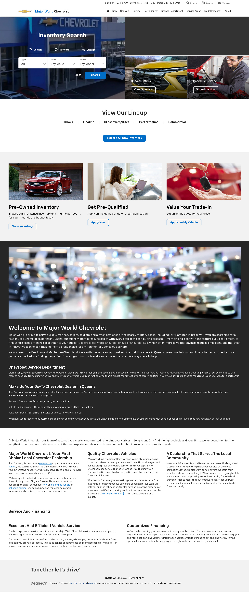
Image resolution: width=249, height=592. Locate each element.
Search (95, 75)
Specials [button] (124, 11)
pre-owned (185, 419)
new (11, 339)
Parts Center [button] (151, 11)
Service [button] (137, 11)
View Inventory (23, 226)
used (21, 339)
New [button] (114, 11)
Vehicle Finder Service (20, 407)
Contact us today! (220, 419)
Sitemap (83, 584)
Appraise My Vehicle (184, 222)
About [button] (228, 11)
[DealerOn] (39, 583)
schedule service (17, 488)
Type (23, 60)
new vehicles (202, 419)
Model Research (212, 11)
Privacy (91, 584)
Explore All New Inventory (124, 138)
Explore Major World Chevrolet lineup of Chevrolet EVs (113, 343)
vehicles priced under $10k (114, 494)
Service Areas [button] (193, 11)
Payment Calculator (19, 402)
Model (82, 60)
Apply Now (98, 222)
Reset (77, 75)
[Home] (108, 11)
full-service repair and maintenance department (172, 373)
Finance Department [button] (172, 11)
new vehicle (45, 464)
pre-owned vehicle (60, 485)
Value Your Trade (17, 413)
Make (53, 60)
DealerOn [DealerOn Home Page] (73, 584)
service (12, 467)
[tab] (36, 50)
